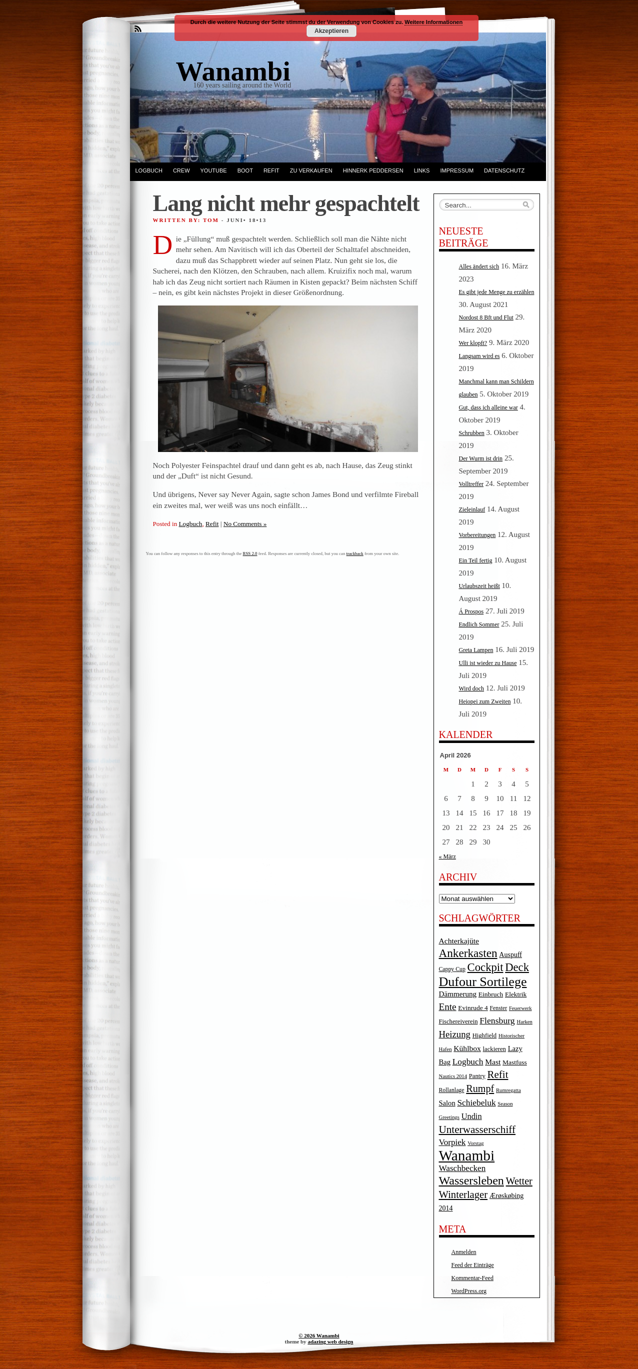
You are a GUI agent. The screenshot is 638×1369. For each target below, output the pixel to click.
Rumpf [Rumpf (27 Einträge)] (480, 1088)
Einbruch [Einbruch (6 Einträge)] (490, 994)
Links (422, 171)
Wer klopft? (473, 343)
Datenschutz (504, 171)
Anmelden (464, 1252)
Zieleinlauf (472, 509)
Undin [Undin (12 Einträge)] (472, 1116)
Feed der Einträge (473, 1265)
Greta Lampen (476, 650)
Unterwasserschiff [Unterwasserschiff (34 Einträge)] (477, 1130)
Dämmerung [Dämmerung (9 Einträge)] (458, 994)
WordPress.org (469, 1291)
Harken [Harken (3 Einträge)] (524, 1021)
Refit (272, 171)
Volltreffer (471, 484)
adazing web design (330, 1341)
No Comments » (245, 524)
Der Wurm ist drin (481, 458)
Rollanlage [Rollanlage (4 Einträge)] (451, 1090)
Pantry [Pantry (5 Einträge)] (477, 1076)
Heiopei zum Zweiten (485, 701)
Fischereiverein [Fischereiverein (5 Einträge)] (458, 1021)
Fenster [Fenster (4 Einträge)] (499, 1008)
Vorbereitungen (477, 535)
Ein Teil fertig (475, 560)
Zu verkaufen (311, 171)
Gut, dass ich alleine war (488, 407)
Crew (181, 171)
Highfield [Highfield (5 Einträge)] (484, 1035)
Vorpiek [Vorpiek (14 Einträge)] (452, 1142)
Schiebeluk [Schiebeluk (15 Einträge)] (476, 1103)
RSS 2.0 (250, 553)
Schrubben (471, 433)
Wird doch (471, 688)
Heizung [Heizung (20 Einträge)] (454, 1034)
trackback (355, 553)
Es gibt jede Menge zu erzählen (496, 292)
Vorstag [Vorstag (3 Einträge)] (476, 1143)
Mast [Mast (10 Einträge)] (492, 1062)
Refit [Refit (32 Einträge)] (498, 1074)
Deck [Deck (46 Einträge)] (517, 967)
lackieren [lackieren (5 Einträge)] (494, 1049)
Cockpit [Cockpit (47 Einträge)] (486, 967)
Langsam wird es (479, 356)
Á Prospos (471, 611)
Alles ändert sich (479, 266)
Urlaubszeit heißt (479, 586)
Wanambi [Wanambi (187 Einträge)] (467, 1156)
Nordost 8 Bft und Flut (486, 317)
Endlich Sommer (479, 624)
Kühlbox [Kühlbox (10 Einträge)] (467, 1048)
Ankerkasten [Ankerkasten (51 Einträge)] (468, 953)
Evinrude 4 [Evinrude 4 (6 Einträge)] (473, 1008)
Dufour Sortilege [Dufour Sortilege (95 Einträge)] (483, 981)
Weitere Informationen (433, 22)
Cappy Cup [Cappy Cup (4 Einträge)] (452, 969)
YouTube (213, 171)
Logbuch (149, 171)
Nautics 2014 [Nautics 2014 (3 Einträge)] (453, 1076)
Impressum (457, 171)
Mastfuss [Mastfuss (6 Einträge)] (514, 1062)
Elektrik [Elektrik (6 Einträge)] (515, 994)
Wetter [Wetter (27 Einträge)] (519, 1181)
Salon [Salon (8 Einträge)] (447, 1103)
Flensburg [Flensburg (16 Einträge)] (497, 1021)
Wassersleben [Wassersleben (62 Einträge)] (471, 1180)
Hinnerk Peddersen (373, 171)
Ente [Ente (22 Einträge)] (447, 1007)
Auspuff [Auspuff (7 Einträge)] (510, 954)
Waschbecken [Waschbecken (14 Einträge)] (462, 1168)
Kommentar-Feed (473, 1278)
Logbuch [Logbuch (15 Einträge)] (468, 1061)
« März (447, 856)
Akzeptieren (331, 31)
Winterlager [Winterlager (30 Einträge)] (463, 1194)
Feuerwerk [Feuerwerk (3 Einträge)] (520, 1008)
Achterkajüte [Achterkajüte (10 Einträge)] (459, 940)
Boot (245, 171)
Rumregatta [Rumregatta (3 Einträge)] (508, 1090)
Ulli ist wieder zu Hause (488, 663)
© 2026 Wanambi (318, 1335)
